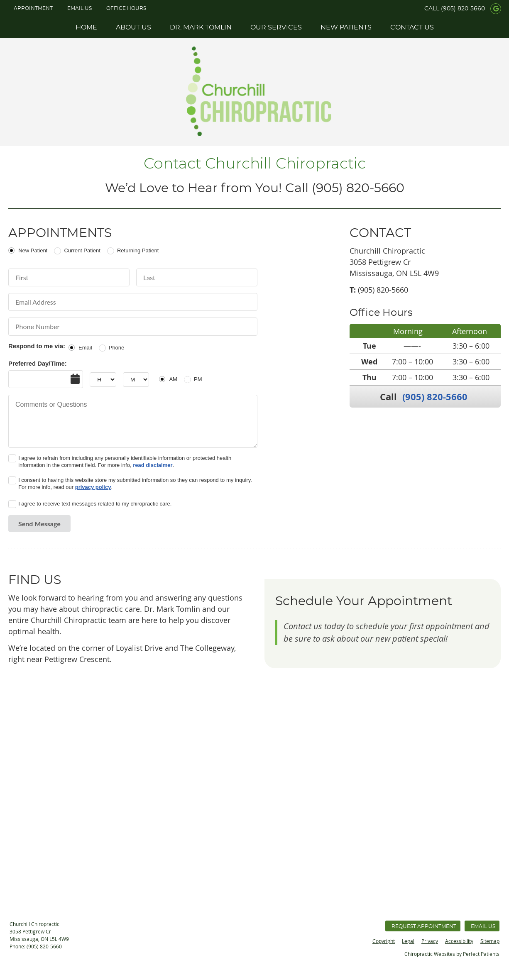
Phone (117, 347)
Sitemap (489, 941)
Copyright (383, 941)
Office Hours (126, 8)
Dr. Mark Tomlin (201, 27)
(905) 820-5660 (463, 9)
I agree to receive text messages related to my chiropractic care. (94, 504)
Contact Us (412, 27)
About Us (133, 27)
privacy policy (93, 487)
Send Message (39, 524)
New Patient (32, 250)
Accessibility (459, 941)
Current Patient (82, 250)
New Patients (346, 27)
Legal (408, 941)
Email (85, 347)
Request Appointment (424, 926)
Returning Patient (138, 250)
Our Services (276, 27)
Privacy (429, 941)
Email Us (79, 8)
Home (86, 27)
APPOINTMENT (33, 8)
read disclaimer (152, 465)
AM (173, 379)
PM (198, 379)
